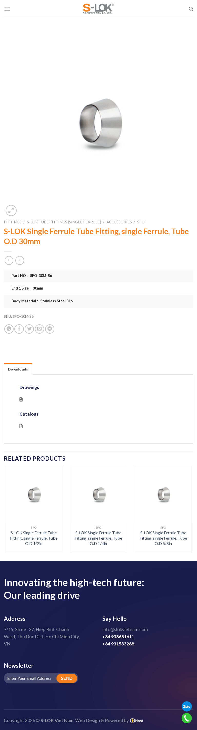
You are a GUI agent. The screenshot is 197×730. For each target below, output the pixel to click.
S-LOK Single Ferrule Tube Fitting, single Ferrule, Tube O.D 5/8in (163, 538)
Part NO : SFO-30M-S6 (32, 275)
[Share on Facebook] (19, 329)
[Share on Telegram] (49, 329)
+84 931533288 (118, 643)
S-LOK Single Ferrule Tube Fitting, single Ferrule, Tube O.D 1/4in (98, 538)
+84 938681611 (118, 636)
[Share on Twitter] (29, 329)
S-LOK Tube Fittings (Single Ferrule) (64, 222)
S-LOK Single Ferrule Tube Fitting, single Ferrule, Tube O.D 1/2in (33, 538)
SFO (141, 222)
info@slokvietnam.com (125, 629)
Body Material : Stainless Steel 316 (42, 301)
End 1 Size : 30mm (27, 288)
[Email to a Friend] (39, 329)
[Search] (191, 9)
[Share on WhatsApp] (9, 329)
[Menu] (7, 9)
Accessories (119, 222)
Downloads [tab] (18, 369)
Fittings (13, 222)
